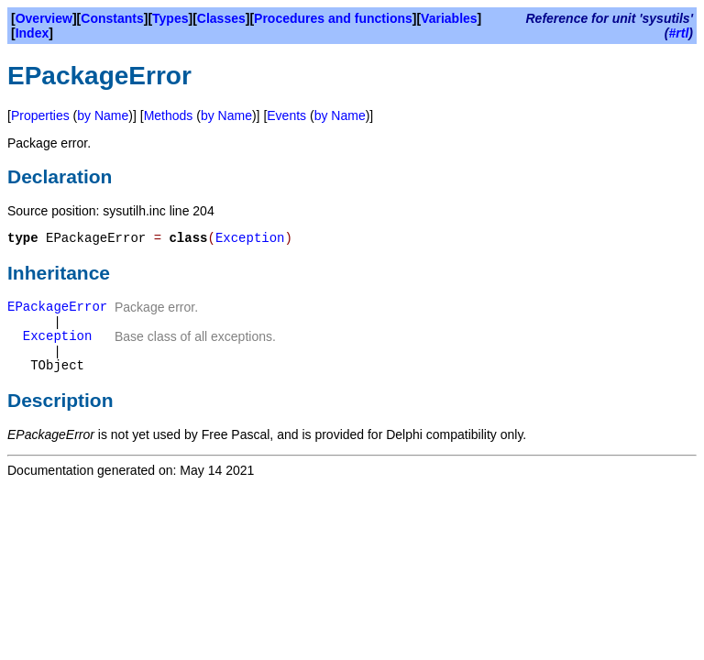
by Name (102, 115)
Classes (221, 18)
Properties (40, 115)
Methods (168, 115)
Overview (44, 18)
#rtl (679, 33)
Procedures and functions (333, 18)
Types (170, 18)
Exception (250, 238)
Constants (112, 18)
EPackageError (57, 307)
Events (286, 115)
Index (33, 33)
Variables (449, 18)
